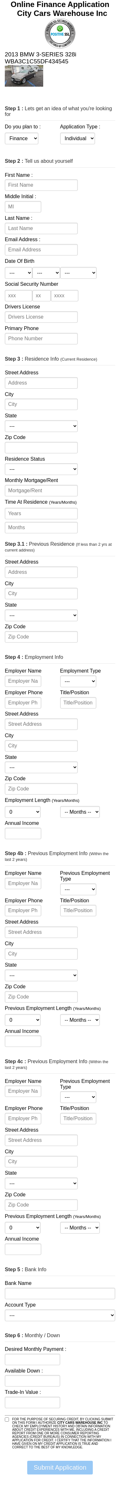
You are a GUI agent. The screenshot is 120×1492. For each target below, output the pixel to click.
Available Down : (24, 1370)
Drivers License (22, 306)
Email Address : (22, 239)
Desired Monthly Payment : (35, 1349)
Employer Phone (24, 692)
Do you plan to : (23, 126)
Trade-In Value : (23, 1392)
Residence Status (25, 459)
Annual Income (22, 823)
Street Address (21, 372)
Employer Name (23, 671)
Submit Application (60, 1467)
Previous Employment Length (53, 1008)
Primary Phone (22, 328)
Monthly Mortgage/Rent (31, 480)
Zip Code (15, 437)
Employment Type (80, 671)
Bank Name (18, 1283)
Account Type (20, 1305)
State (11, 415)
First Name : (19, 175)
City (9, 394)
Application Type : (80, 126)
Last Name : (18, 218)
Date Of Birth (19, 261)
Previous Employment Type (85, 876)
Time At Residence (40, 502)
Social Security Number (31, 284)
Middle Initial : (20, 196)
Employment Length (42, 800)
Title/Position (74, 692)
